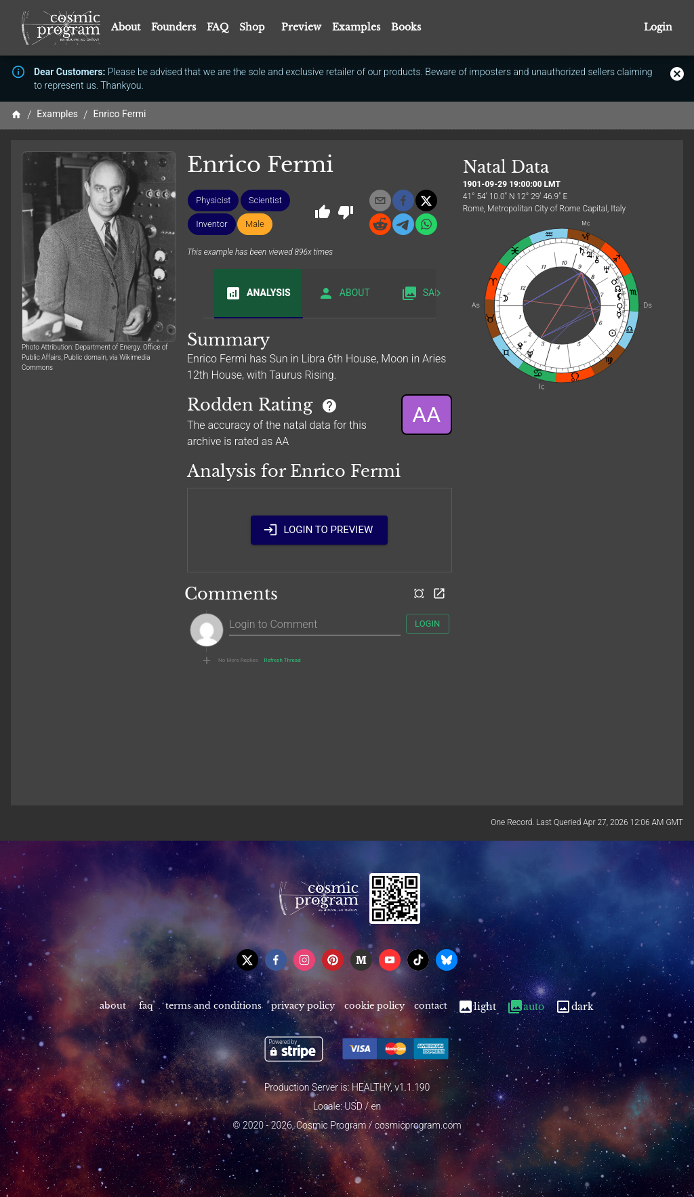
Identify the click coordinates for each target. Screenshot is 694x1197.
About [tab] (344, 293)
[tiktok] (418, 960)
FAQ (217, 27)
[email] (380, 200)
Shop (252, 27)
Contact (431, 1007)
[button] (213, 200)
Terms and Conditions (213, 1007)
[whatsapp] (426, 224)
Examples (356, 27)
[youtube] (390, 960)
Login (658, 27)
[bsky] (446, 960)
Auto (526, 1007)
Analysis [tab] (258, 293)
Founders (173, 27)
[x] (426, 200)
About (125, 27)
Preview (301, 27)
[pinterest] (333, 960)
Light (477, 1007)
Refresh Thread (282, 660)
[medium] (361, 960)
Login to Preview (319, 530)
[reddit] (380, 224)
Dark (574, 1007)
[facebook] (403, 200)
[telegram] (403, 224)
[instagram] (304, 960)
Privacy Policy (303, 1007)
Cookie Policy (374, 1007)
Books (406, 27)
